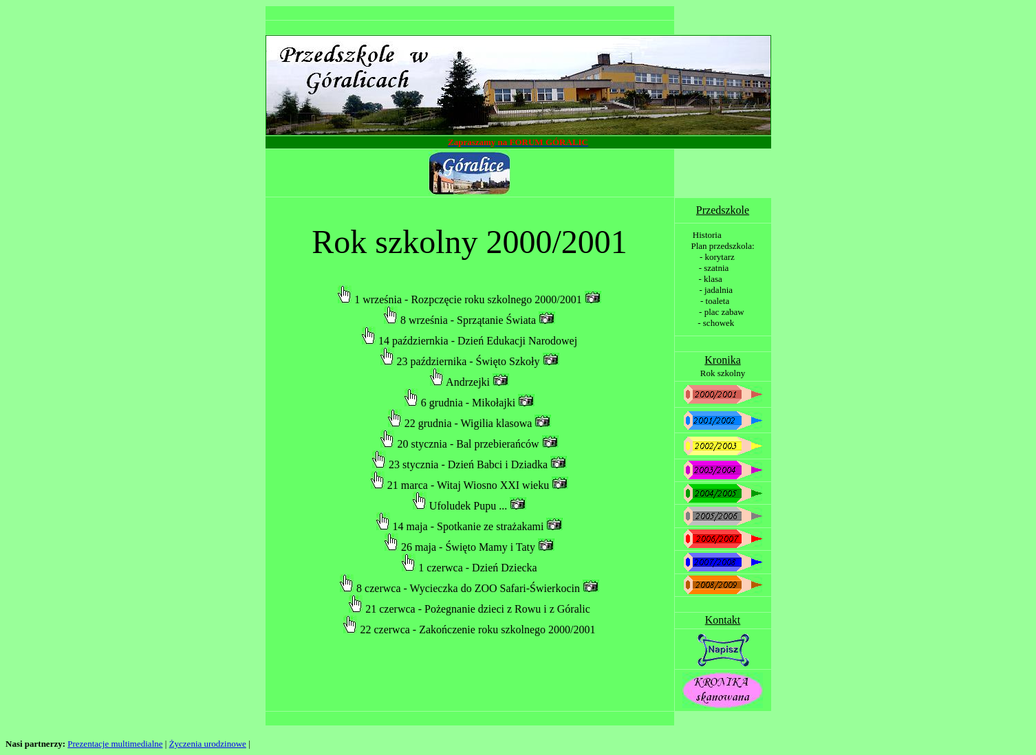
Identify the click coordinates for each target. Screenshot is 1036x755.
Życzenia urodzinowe (207, 743)
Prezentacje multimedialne (114, 743)
